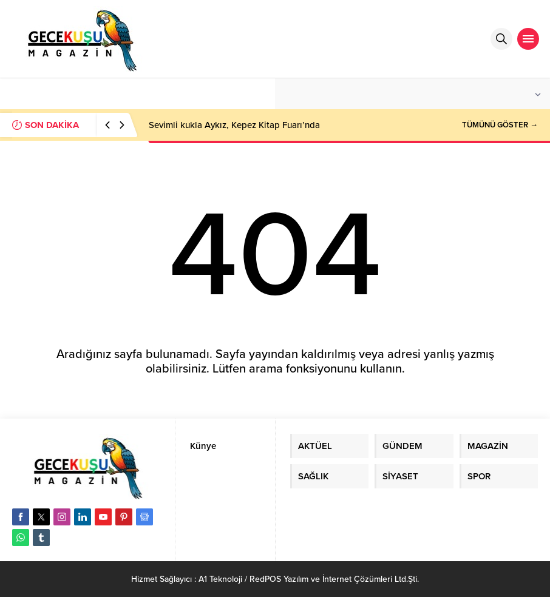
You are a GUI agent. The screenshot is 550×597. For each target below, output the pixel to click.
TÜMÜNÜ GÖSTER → (500, 125)
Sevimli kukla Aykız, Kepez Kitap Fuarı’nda (234, 125)
